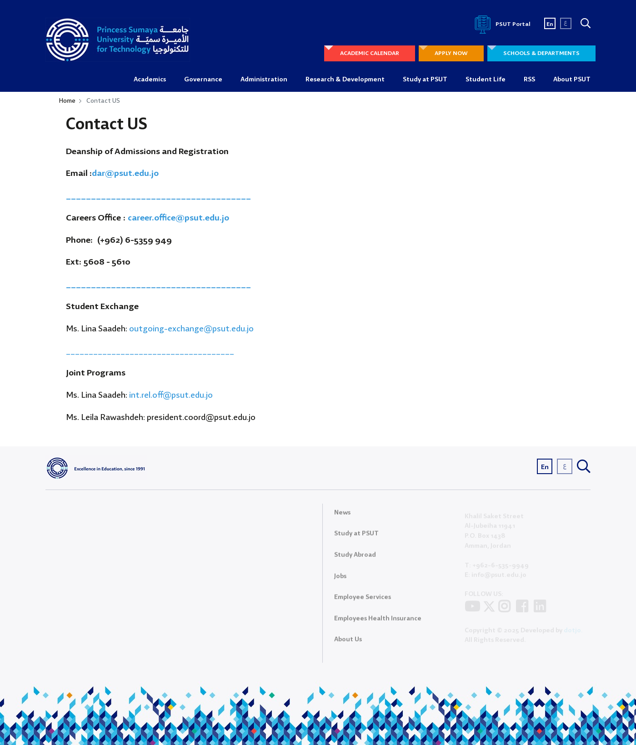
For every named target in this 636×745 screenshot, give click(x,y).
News (342, 516)
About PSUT (572, 80)
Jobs (340, 580)
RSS (529, 80)
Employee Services (362, 601)
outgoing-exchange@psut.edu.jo (191, 329)
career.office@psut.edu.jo (178, 218)
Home (67, 101)
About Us (348, 644)
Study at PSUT (425, 80)
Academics (150, 80)
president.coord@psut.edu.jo (201, 418)
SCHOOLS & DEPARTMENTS (541, 53)
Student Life (486, 80)
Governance (203, 80)
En (549, 24)
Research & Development (345, 80)
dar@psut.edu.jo (125, 173)
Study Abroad (355, 559)
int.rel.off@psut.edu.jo (172, 395)
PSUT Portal (501, 24)
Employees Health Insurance (377, 622)
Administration (263, 80)
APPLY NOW (451, 53)
